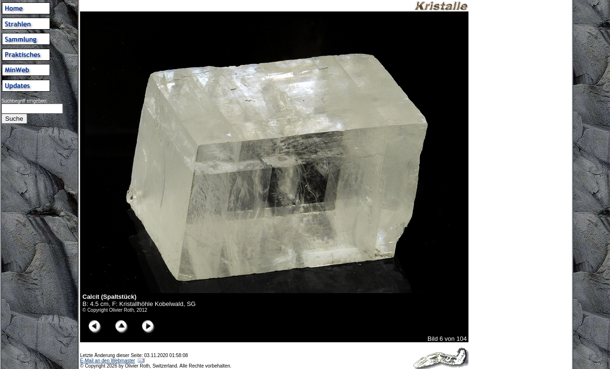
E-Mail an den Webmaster (107, 360)
